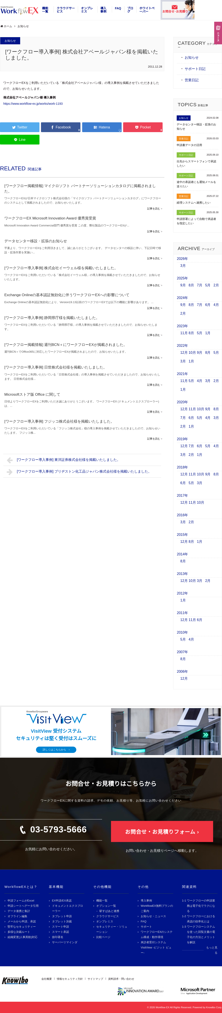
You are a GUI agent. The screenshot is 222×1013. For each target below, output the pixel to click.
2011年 (182, 613)
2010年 (182, 632)
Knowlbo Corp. (214, 1007)
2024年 (182, 298)
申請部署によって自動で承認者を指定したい (196, 221)
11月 (184, 333)
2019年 (182, 439)
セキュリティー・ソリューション (111, 929)
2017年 (182, 495)
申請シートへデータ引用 (23, 905)
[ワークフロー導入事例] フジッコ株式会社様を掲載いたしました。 (59, 421)
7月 (199, 285)
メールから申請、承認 (22, 921)
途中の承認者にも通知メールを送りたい (196, 184)
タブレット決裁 (62, 921)
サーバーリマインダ (64, 942)
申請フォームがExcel (21, 900)
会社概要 (46, 978)
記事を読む (153, 208)
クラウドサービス (66, 10)
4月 (216, 305)
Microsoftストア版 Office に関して (32, 394)
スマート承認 (60, 931)
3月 (183, 265)
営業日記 (192, 80)
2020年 (182, 402)
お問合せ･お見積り (175, 11)
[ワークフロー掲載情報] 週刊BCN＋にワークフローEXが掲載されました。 (65, 345)
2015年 (182, 534)
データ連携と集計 (19, 911)
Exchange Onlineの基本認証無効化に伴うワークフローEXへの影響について (66, 295)
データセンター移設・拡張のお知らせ (35, 241)
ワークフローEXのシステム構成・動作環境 (157, 934)
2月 (216, 285)
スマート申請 (60, 926)
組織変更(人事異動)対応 (23, 937)
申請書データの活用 (189, 145)
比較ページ (103, 937)
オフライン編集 (17, 916)
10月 (192, 352)
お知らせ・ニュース (153, 916)
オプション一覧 (106, 905)
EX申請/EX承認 (62, 900)
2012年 (182, 593)
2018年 (182, 467)
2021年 (182, 374)
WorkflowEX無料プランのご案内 (157, 908)
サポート (146, 926)
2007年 (182, 652)
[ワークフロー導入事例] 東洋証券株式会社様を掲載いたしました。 (63, 460)
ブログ (130, 10)
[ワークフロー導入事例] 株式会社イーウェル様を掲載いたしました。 (61, 268)
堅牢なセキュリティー (22, 926)
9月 (183, 285)
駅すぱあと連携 (109, 911)
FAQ (118, 8)
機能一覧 (45, 10)
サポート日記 (195, 69)
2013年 (182, 574)
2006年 (182, 671)
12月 (184, 352)
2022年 (182, 345)
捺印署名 (57, 937)
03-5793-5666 (58, 829)
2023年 (182, 326)
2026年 (182, 259)
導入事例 (103, 10)
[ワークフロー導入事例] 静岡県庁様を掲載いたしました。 (52, 318)
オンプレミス (87, 10)
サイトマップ (95, 978)
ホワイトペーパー (147, 10)
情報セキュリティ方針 (70, 978)
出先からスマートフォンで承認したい (196, 163)
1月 (208, 333)
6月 (208, 305)
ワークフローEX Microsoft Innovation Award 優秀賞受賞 (50, 218)
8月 (191, 285)
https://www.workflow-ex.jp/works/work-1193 (33, 103)
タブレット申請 (62, 916)
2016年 (182, 515)
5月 (208, 285)
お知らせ (10, 40)
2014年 (182, 554)
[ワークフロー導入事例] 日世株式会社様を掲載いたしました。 (55, 367)
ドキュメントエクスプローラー (67, 908)
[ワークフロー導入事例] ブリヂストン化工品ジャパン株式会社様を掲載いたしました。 (79, 471)
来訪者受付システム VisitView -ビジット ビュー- (156, 947)
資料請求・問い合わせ (121, 978)
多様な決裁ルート (19, 931)
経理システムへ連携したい (194, 202)
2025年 (182, 278)
